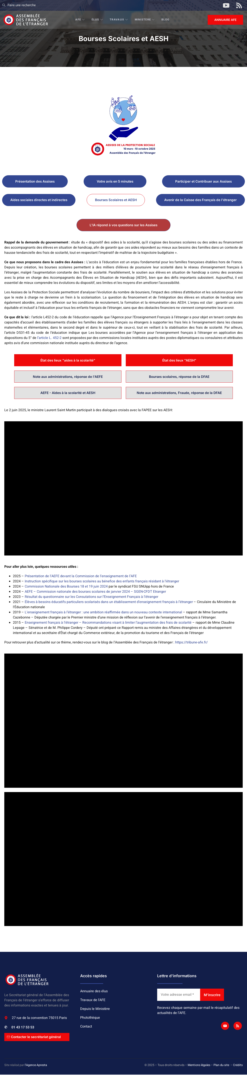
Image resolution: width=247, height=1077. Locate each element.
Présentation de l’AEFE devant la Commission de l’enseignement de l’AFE (81, 578)
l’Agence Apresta (36, 1067)
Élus (98, 19)
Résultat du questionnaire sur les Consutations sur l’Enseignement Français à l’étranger (91, 599)
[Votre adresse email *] (178, 997)
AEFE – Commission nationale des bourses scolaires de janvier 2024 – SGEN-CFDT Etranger (95, 593)
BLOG (166, 19)
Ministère (145, 19)
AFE (80, 19)
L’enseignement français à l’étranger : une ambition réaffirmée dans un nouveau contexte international (103, 614)
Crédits (238, 1067)
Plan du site (221, 1067)
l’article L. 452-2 (49, 338)
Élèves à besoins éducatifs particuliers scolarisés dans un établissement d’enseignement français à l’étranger (109, 604)
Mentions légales (199, 1067)
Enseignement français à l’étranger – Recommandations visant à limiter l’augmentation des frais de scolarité (108, 624)
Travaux (119, 19)
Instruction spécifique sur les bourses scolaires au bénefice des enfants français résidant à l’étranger (102, 583)
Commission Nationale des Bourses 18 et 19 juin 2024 (66, 588)
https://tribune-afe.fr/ (191, 644)
